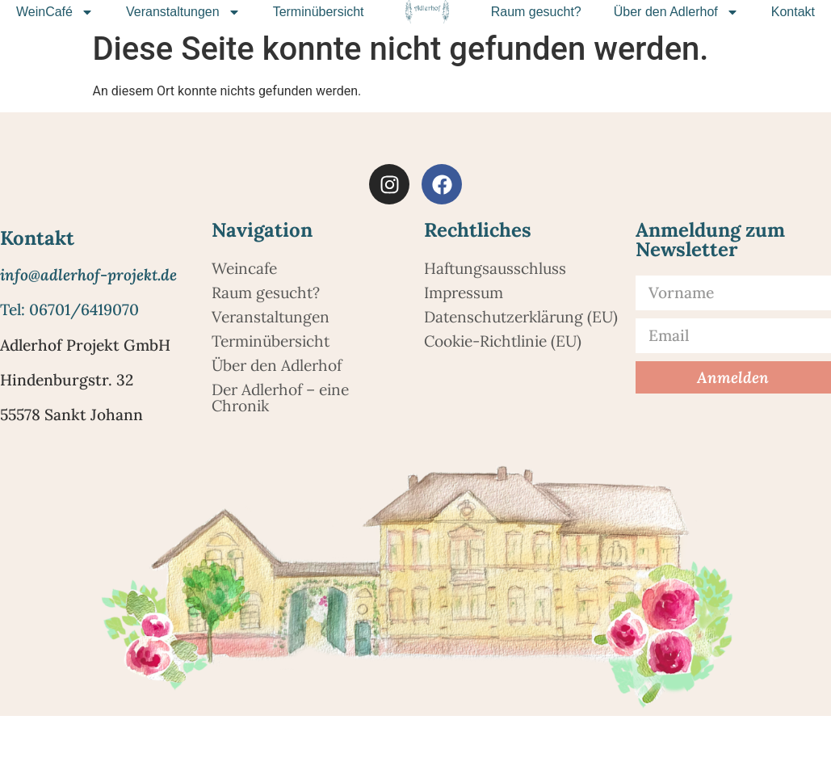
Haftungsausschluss (495, 268)
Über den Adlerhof (676, 12)
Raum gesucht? (536, 12)
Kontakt (793, 12)
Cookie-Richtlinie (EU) (502, 341)
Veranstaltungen (183, 12)
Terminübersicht (318, 12)
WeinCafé (55, 12)
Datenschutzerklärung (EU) (521, 316)
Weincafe (244, 268)
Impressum (463, 292)
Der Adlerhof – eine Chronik (280, 397)
